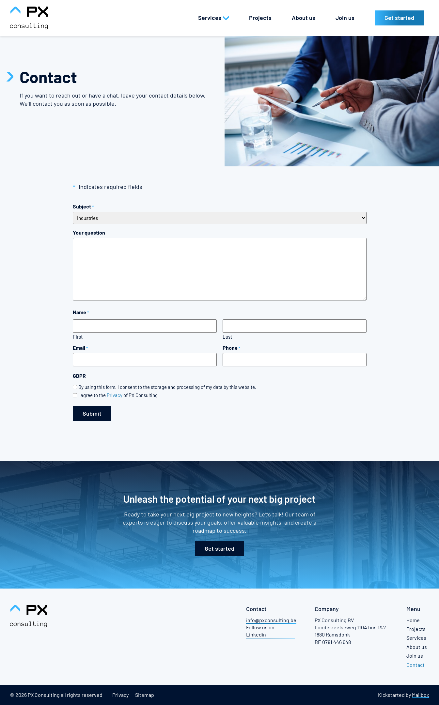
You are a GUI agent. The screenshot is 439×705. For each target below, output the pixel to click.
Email (80, 347)
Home (413, 620)
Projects (416, 628)
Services (416, 638)
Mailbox (420, 695)
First (78, 336)
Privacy (114, 395)
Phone (231, 347)
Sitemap (144, 694)
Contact (415, 664)
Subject (83, 206)
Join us (414, 655)
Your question (89, 232)
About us (416, 646)
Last (227, 336)
